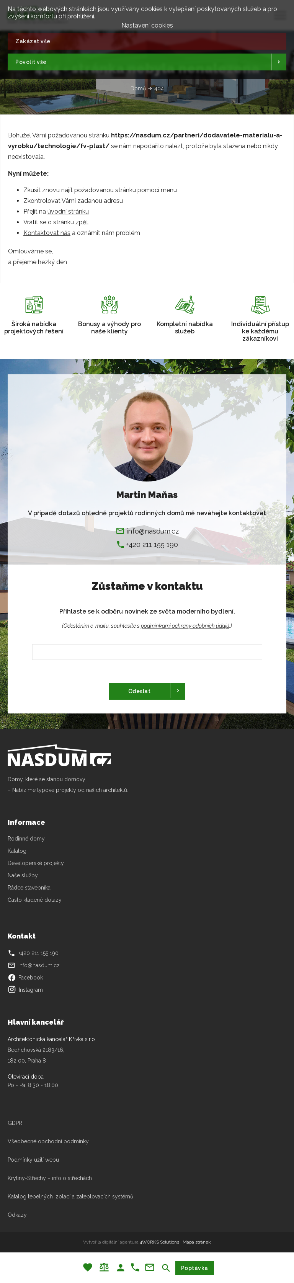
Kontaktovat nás (46, 233)
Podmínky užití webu (33, 1160)
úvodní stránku (68, 211)
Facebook (25, 977)
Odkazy (17, 1215)
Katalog (18, 851)
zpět (81, 222)
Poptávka (194, 1268)
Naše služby (23, 875)
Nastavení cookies (147, 23)
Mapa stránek (197, 1242)
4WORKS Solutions (159, 1242)
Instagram (25, 989)
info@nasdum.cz (152, 531)
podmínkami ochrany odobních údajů (185, 626)
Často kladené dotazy (35, 900)
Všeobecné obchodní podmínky (48, 1141)
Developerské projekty (36, 863)
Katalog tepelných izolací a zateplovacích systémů (70, 1196)
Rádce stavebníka (29, 888)
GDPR (15, 1123)
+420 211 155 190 (152, 544)
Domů (138, 88)
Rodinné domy (26, 839)
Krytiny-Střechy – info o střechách (50, 1178)
